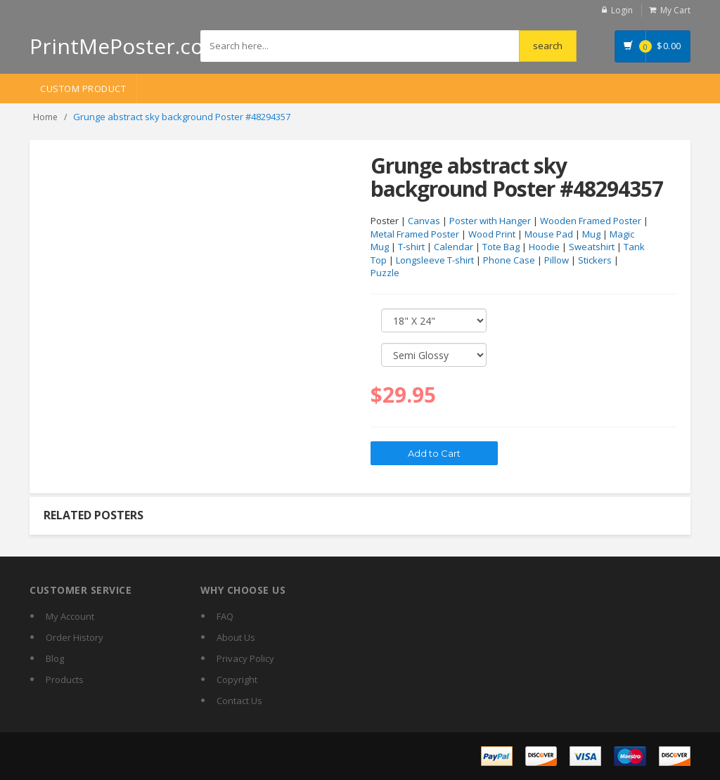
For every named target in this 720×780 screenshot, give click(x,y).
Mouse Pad (549, 234)
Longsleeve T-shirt (435, 260)
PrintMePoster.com (126, 46)
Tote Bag (501, 246)
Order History (74, 637)
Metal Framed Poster (415, 234)
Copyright (237, 679)
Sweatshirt (592, 246)
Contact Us (239, 700)
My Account (70, 616)
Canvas (424, 220)
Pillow (556, 260)
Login (622, 10)
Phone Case (509, 260)
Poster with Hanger (490, 220)
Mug (591, 234)
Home (45, 117)
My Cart (675, 10)
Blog (55, 658)
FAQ (225, 616)
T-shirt (411, 246)
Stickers (595, 260)
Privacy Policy (245, 658)
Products (65, 679)
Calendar (453, 246)
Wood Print (491, 234)
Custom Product (83, 88)
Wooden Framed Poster (590, 220)
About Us (236, 637)
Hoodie (544, 246)
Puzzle (385, 272)
